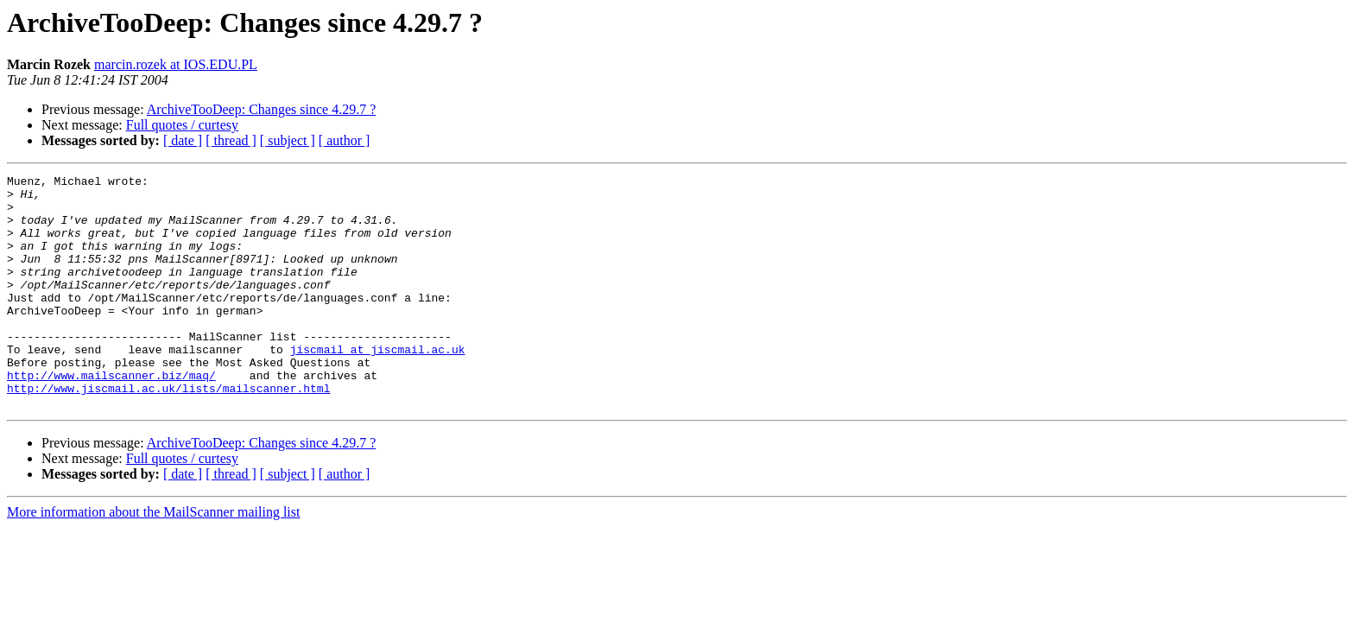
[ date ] (182, 140)
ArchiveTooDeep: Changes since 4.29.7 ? (261, 109)
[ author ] (344, 140)
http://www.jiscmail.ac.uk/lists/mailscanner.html (168, 432)
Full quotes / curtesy (182, 124)
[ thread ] (231, 140)
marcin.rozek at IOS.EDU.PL (175, 64)
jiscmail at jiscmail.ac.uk (377, 385)
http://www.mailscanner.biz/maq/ (111, 416)
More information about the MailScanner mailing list (153, 558)
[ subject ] (287, 140)
